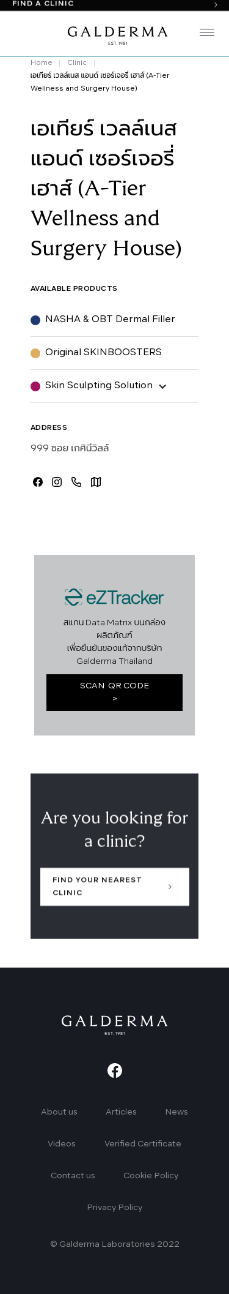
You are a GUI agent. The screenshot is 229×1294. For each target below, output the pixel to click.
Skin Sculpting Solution (99, 386)
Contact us (73, 1176)
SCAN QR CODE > (114, 692)
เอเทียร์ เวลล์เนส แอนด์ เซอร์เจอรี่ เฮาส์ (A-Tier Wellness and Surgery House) (100, 82)
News (176, 1112)
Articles (121, 1112)
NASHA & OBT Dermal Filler (110, 320)
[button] (202, 34)
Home (42, 63)
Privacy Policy (114, 1208)
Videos (62, 1144)
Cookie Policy (150, 1176)
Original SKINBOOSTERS (103, 353)
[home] (115, 34)
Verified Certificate (142, 1144)
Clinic (77, 63)
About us (59, 1112)
